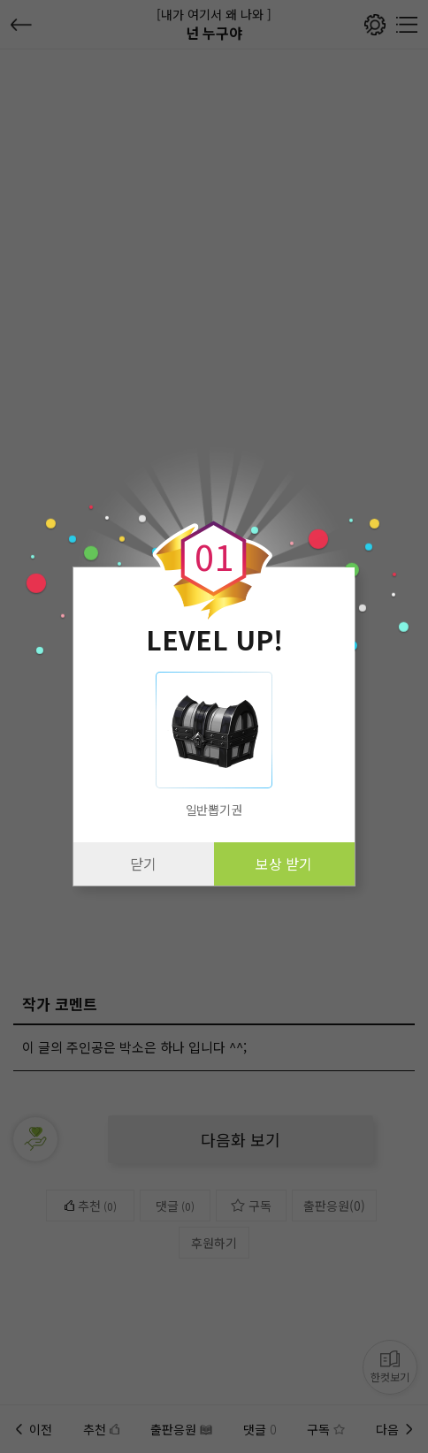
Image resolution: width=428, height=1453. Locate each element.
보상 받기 (284, 863)
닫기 (143, 863)
